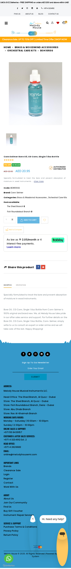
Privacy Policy (11, 530)
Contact (8, 482)
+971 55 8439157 (13, 432)
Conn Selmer (17, 192)
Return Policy (11, 534)
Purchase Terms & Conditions (20, 526)
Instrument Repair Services (19, 515)
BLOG (40, 14)
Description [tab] (8, 285)
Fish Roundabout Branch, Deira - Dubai (32, 405)
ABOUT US (29, 14)
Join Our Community (15, 502)
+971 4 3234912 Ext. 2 (15, 439)
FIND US (17, 14)
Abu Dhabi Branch (21, 409)
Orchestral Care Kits (21, 50)
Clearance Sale (12, 470)
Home (7, 47)
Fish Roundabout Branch (19, 211)
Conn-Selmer (54, 309)
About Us (9, 498)
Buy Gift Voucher (13, 510)
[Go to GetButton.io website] (8, 565)
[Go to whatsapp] (8, 558)
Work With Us (11, 486)
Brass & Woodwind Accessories (36, 47)
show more (39, 181)
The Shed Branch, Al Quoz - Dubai (37, 396)
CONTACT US (53, 14)
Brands (7, 466)
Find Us (7, 506)
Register (8, 478)
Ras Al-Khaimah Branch (24, 413)
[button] (64, 21)
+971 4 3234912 (47, 8)
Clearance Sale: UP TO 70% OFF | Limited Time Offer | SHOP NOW (34, 39)
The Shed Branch (16, 206)
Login (6, 474)
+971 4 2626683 (12, 447)
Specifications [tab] (21, 285)
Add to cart (30, 220)
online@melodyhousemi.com (20, 454)
